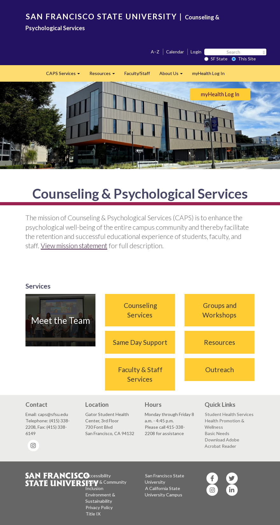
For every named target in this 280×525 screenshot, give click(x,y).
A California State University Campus (163, 491)
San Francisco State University (164, 479)
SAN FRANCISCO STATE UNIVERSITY (101, 16)
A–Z (155, 51)
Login (196, 51)
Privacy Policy (99, 507)
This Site (244, 58)
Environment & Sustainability (100, 498)
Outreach (219, 369)
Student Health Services (229, 414)
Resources (104, 75)
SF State (216, 58)
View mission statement (74, 245)
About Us (173, 75)
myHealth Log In (208, 73)
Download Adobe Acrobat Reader (222, 443)
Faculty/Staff (137, 73)
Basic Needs (217, 433)
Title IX (93, 513)
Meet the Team (60, 320)
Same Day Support (140, 342)
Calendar (175, 51)
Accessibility (98, 475)
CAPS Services (65, 75)
